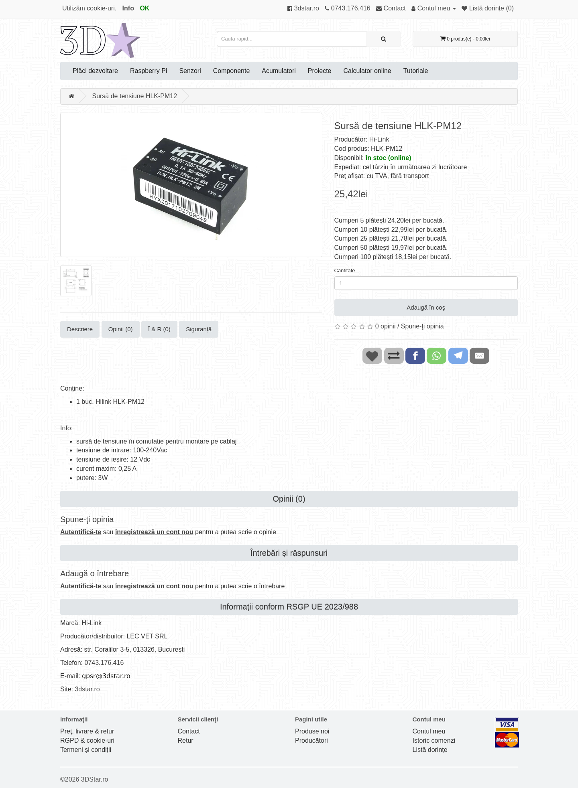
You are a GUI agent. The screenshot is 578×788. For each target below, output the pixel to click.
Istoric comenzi (434, 740)
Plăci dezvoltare (95, 70)
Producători (311, 740)
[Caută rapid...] (383, 39)
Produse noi (312, 731)
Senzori (190, 70)
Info (128, 8)
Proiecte (320, 70)
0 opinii (385, 326)
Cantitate (344, 270)
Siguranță (199, 329)
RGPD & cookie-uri (87, 740)
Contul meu (429, 731)
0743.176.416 (104, 662)
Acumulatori (278, 70)
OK (144, 8)
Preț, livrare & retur (87, 731)
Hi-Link (379, 139)
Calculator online (367, 70)
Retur (185, 740)
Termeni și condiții (85, 749)
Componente (231, 70)
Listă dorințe (430, 749)
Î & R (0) (159, 329)
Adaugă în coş (426, 307)
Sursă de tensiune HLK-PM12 (134, 96)
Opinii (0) (120, 329)
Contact (189, 731)
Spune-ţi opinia (422, 326)
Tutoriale (415, 70)
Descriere (80, 329)
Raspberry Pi (148, 70)
